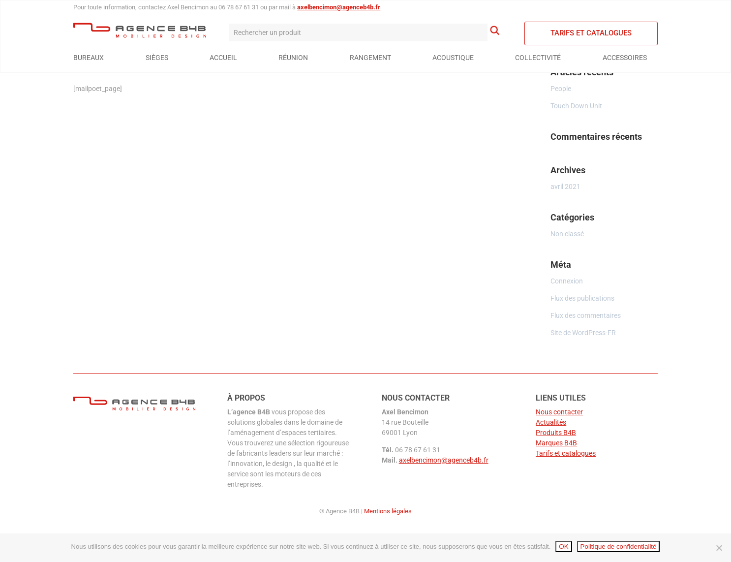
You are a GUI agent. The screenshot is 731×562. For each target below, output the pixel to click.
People (560, 89)
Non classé (567, 234)
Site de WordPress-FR (583, 333)
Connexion (566, 281)
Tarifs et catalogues (591, 33)
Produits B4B (556, 433)
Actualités (551, 422)
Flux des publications (582, 298)
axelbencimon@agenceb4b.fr (338, 7)
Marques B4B (556, 443)
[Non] (719, 548)
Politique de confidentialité (618, 546)
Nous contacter (559, 412)
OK (563, 546)
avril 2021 (565, 186)
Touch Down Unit (576, 106)
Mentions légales (388, 511)
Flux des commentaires (585, 315)
